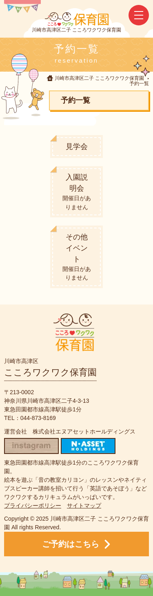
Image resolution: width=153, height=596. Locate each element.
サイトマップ (84, 505)
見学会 (77, 146)
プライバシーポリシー (32, 505)
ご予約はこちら (76, 544)
